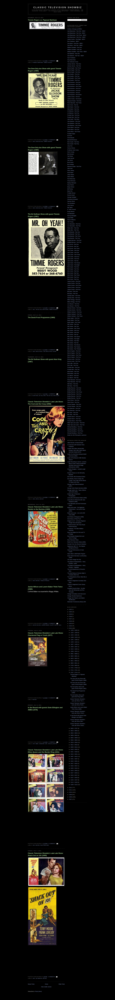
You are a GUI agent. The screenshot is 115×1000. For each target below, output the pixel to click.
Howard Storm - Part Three (74, 420)
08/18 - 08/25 (74, 658)
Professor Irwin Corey (73, 150)
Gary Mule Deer (71, 59)
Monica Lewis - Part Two (73, 361)
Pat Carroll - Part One (73, 244)
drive (37, 499)
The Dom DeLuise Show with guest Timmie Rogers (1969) (44, 70)
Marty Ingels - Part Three (73, 322)
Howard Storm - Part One (74, 416)
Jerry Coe (69, 146)
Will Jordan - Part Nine (73, 340)
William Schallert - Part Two (74, 49)
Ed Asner (69, 135)
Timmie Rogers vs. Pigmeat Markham (42, 20)
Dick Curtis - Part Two (73, 273)
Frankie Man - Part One (73, 367)
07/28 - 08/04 (74, 665)
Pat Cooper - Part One (73, 267)
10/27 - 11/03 (74, 644)
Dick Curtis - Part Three (73, 275)
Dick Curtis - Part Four (73, 277)
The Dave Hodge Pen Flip (74, 559)
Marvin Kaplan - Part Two (73, 353)
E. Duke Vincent (71, 209)
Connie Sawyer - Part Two (74, 406)
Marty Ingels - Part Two (73, 320)
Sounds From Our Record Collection (76, 544)
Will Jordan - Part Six (72, 334)
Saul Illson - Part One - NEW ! (75, 43)
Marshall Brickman (72, 139)
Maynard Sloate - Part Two (74, 166)
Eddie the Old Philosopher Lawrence (76, 435)
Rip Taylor (70, 207)
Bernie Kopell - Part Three (74, 68)
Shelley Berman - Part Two (74, 242)
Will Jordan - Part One (73, 324)
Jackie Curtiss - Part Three (74, 285)
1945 (34, 580)
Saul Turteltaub (71, 57)
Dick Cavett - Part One (73, 142)
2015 (70, 623)
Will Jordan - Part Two (73, 326)
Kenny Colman (71, 148)
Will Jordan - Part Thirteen (74, 349)
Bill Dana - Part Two (72, 293)
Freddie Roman (71, 193)
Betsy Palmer (70, 187)
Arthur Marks (70, 174)
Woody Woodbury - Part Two (74, 429)
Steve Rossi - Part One (73, 400)
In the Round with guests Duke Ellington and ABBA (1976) (45, 709)
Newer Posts (31, 984)
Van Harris (70, 160)
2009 (70, 794)
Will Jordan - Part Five (73, 332)
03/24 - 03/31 (74, 761)
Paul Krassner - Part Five (73, 90)
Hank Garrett (70, 158)
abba (37, 743)
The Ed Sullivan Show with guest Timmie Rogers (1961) (43, 215)
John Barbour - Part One (73, 121)
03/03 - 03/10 (74, 768)
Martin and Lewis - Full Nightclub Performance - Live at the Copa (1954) (76, 509)
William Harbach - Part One (74, 312)
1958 (34, 499)
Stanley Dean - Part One (73, 295)
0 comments (51, 60)
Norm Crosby (70, 152)
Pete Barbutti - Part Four (73, 238)
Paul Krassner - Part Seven (74, 94)
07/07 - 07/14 (74, 672)
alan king (35, 395)
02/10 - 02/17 (74, 775)
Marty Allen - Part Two (73, 230)
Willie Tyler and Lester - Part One (76, 422)
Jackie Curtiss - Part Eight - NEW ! (76, 39)
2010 (70, 792)
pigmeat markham (38, 62)
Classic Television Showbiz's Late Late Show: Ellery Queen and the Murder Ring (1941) (45, 751)
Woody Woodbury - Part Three (75, 431)
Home (46, 984)
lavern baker (45, 625)
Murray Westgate (71, 215)
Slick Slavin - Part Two (73, 109)
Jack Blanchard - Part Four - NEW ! (76, 37)
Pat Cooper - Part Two (73, 269)
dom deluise (39, 141)
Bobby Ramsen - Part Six (73, 398)
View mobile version (46, 986)
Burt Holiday (70, 164)
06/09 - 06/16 (74, 735)
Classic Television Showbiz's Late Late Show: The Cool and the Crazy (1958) (45, 403)
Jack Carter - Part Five (73, 258)
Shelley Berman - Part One (74, 240)
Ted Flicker (70, 156)
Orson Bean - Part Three (73, 131)
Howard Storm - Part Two (73, 418)
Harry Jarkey (70, 170)
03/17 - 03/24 (74, 763)
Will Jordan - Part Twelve (73, 347)
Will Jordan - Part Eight (73, 338)
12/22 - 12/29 (74, 632)
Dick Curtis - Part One (73, 271)
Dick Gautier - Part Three (73, 78)
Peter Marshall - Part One (74, 379)
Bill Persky (70, 189)
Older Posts (62, 984)
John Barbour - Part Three (74, 125)
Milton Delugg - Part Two (73, 301)
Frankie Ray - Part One (73, 115)
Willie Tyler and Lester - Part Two (75, 424)
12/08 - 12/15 (74, 637)
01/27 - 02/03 (74, 777)
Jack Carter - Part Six (73, 260)
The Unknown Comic (72, 61)
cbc (46, 743)
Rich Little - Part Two (72, 365)
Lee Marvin (39, 978)
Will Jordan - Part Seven (73, 336)
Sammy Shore (71, 201)
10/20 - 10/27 (74, 646)
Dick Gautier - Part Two (73, 76)
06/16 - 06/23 (74, 733)
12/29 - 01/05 (74, 630)
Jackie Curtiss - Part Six (73, 96)
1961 (34, 309)
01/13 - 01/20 (74, 782)
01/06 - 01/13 (74, 784)
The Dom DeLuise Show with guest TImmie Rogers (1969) (44, 149)
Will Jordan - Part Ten (73, 342)
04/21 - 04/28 (74, 751)
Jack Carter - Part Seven (73, 262)
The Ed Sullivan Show (42, 309)
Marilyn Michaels (71, 183)
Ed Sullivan (42, 395)
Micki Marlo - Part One (73, 371)
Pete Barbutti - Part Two (73, 234)
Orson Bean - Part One (73, 127)
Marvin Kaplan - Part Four (74, 357)
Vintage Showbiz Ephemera (74, 596)
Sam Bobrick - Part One (73, 53)
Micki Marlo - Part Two (73, 373)
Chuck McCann (71, 180)
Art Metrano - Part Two (73, 113)
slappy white (54, 625)
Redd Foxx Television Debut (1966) (76, 542)
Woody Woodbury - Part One (74, 427)
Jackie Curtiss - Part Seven (74, 98)
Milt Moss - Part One (72, 383)
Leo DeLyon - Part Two (73, 306)
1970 (34, 743)
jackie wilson (37, 625)
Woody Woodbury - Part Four (75, 433)
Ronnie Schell (71, 195)
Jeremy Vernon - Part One (74, 64)
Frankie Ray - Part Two (73, 117)
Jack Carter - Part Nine (73, 119)
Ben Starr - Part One (72, 412)
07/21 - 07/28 (74, 667)
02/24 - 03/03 (74, 770)
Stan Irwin (70, 168)
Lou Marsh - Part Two (73, 377)
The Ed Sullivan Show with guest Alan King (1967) (44, 360)
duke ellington (52, 743)
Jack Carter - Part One (73, 250)
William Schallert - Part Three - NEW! (77, 51)
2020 (70, 611)
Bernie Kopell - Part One (73, 72)
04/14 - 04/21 (74, 754)
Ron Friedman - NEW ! (73, 41)
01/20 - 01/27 (74, 780)
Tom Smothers (71, 203)
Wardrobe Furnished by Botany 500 (76, 601)
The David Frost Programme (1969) (41, 317)
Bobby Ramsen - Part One (74, 388)
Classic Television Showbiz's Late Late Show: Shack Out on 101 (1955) (45, 854)
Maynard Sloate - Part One (74, 101)
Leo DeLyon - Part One (73, 304)
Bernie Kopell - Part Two (73, 70)
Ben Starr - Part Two (72, 414)
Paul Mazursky (71, 178)
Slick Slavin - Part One (73, 107)
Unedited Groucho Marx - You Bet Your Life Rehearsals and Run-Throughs (76, 590)
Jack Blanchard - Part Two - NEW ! (76, 33)
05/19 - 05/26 (74, 742)
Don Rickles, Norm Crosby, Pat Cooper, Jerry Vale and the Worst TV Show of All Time (76, 480)
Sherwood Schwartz (72, 199)
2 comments (51, 976)
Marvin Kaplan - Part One (74, 351)
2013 (70, 628)
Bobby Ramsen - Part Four (74, 394)
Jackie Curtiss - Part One (73, 281)
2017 (70, 618)
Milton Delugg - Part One (73, 299)
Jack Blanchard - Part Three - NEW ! (76, 35)
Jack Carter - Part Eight (73, 265)
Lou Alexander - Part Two (73, 226)
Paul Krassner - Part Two (73, 84)
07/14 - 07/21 (74, 670)
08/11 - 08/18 (74, 660)
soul (60, 625)
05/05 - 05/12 (74, 747)
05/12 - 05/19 (74, 744)
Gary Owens (70, 185)
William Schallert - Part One (74, 47)
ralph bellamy (44, 845)
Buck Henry (70, 162)
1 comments (51, 393)
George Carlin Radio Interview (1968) (77, 488)
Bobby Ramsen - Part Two (74, 390)
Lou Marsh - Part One (73, 375)
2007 (70, 799)
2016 (70, 621)
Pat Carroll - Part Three (73, 248)
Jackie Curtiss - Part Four (74, 289)
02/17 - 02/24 (74, 773)
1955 (34, 978)
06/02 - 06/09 (74, 737)
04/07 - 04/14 (74, 756)
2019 (70, 614)
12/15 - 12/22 (74, 635)
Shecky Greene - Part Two (74, 310)
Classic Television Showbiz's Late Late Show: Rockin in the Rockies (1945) (45, 508)
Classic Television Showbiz (57, 7)
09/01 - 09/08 (74, 653)
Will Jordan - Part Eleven (73, 345)
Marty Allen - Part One (73, 228)
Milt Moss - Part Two (72, 386)
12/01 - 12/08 (74, 639)
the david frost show (49, 351)
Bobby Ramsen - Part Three (74, 392)
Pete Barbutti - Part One (73, 232)
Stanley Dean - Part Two (73, 297)
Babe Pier (70, 191)
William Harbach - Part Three (74, 316)
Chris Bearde (70, 137)
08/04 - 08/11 (74, 663)
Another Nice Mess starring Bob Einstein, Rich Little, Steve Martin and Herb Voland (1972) (76, 450)
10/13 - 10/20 (74, 649)
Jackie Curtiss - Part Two (73, 283)
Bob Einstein (70, 154)
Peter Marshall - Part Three (74, 102)
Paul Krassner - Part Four (74, 88)
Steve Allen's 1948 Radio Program (76, 553)
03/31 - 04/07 (74, 758)
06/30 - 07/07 (74, 728)
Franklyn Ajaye (71, 133)
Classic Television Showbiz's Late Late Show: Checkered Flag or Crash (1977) (45, 634)
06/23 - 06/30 (74, 730)
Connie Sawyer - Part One (74, 404)
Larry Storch (70, 205)
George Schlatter (71, 197)
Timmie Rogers (47, 62)
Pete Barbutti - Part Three (74, 236)
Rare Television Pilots (73, 540)
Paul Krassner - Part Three (74, 86)
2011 (70, 790)
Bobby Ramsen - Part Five (74, 396)
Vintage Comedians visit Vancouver (76, 594)
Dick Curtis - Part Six (72, 105)
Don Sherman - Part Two (73, 410)
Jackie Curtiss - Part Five (73, 287)
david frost (39, 351)
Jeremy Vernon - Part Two (74, 66)
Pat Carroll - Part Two (73, 246)
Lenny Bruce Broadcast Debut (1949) (77, 497)
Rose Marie (70, 172)
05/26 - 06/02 (74, 740)
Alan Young (70, 221)
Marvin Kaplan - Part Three (74, 355)
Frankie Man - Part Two (73, 369)
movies (42, 499)
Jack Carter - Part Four (73, 256)
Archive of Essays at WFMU (74, 29)
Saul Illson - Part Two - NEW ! (75, 45)
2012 (70, 787)
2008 (70, 797)
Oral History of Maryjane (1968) (75, 517)
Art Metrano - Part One (73, 111)
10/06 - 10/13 (74, 651)
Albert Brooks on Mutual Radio (75, 442)
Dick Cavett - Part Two (73, 144)
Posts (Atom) (38, 991)
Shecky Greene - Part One (74, 308)
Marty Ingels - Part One (73, 318)
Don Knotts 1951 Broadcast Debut (76, 476)
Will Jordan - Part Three (73, 328)
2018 (70, 616)
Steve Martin (70, 176)
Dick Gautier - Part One (73, 74)
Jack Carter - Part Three (73, 254)
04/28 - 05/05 (74, 749)
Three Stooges (44, 580)
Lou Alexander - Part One (74, 224)
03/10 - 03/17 (74, 766)
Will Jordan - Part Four (73, 330)
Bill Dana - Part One (72, 291)
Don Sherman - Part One (73, 408)
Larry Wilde (70, 217)
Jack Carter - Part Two (73, 252)
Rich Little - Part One (72, 363)
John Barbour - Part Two (73, 123)
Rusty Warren (70, 211)
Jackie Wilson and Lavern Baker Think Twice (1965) (45, 588)
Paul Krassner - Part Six (73, 92)
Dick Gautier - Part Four (73, 80)
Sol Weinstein (70, 213)
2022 (70, 609)
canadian (41, 743)
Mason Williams (71, 219)
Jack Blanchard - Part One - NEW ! (76, 31)
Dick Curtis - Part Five (73, 279)
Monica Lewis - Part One (73, 359)
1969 (34, 141)
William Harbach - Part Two (74, 314)
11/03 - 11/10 (74, 642)
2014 (70, 626)
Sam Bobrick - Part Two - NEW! (75, 55)
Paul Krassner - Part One (73, 82)
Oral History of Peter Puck (74, 519)
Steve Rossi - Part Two (73, 402)
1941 (34, 845)
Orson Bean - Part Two (73, 129)
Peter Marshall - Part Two (73, 381)
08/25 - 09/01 (74, 656)
